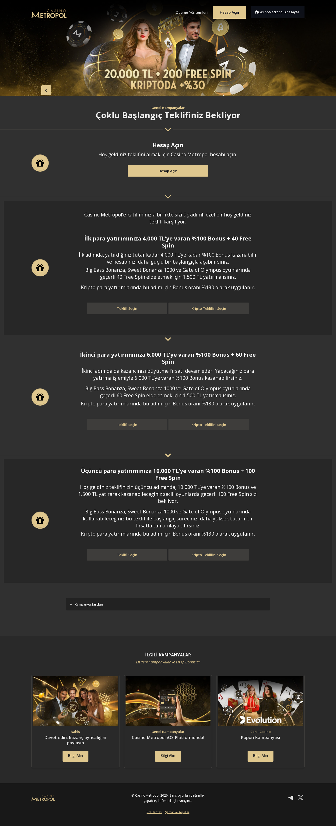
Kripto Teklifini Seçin (209, 308)
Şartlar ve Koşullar (177, 818)
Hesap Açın (227, 11)
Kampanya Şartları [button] (86, 604)
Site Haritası (154, 818)
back (41, 89)
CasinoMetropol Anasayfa (280, 11)
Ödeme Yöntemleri (186, 11)
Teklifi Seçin (127, 308)
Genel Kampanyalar (168, 107)
